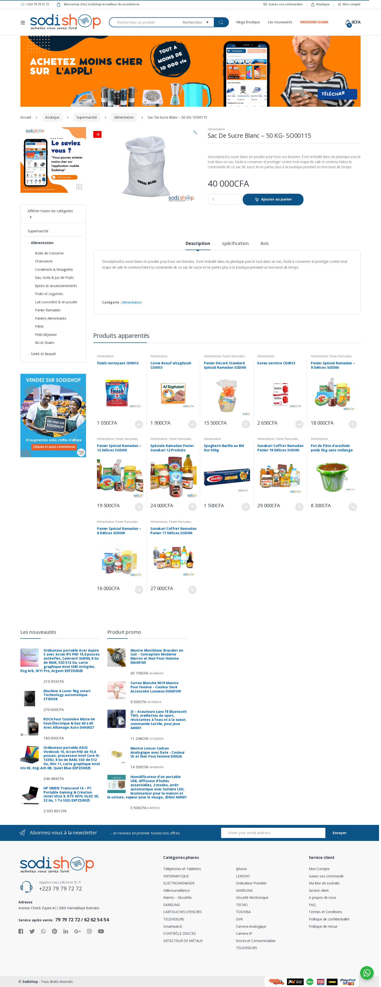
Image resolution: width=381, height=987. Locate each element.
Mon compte (349, 4)
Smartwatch (172, 926)
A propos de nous (322, 897)
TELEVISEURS (173, 919)
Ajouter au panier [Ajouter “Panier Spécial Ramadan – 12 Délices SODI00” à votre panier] (138, 507)
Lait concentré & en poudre (56, 302)
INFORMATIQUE (176, 876)
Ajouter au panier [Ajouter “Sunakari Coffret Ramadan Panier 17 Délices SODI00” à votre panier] (192, 590)
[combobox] (143, 22)
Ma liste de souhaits (324, 883)
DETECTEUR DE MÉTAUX (183, 940)
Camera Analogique (251, 926)
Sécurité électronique (252, 897)
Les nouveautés (280, 22)
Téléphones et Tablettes (182, 868)
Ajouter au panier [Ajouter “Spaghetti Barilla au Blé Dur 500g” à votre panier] (245, 507)
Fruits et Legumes (49, 293)
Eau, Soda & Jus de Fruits (54, 277)
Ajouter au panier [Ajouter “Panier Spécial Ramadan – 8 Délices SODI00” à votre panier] (138, 590)
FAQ (312, 904)
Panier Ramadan (233, 356)
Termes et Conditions (325, 911)
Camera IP (244, 933)
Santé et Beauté (42, 353)
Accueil (25, 117)
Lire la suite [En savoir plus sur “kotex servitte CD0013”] (299, 424)
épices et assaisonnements (56, 285)
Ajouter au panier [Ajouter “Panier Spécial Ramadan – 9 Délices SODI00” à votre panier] (352, 424)
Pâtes (39, 326)
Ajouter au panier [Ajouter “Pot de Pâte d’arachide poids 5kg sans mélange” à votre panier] (352, 507)
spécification (235, 243)
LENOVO (243, 876)
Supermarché (87, 117)
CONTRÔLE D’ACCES (179, 933)
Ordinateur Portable (251, 883)
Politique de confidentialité (329, 919)
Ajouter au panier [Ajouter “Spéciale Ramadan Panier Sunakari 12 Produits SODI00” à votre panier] (192, 507)
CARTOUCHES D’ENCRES (182, 911)
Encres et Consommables (256, 940)
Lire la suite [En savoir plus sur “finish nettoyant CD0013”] (138, 424)
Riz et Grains (44, 342)
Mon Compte (319, 868)
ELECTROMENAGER (178, 883)
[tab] (197, 245)
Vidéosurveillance (176, 890)
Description (197, 243)
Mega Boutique (248, 22)
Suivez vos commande (326, 876)
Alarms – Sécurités (177, 897)
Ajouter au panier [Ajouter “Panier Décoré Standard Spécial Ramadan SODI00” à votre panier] (245, 424)
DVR (239, 919)
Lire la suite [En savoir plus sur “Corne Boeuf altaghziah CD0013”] (192, 424)
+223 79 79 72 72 (34, 4)
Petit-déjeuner (46, 334)
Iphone (241, 868)
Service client (319, 890)
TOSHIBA (243, 911)
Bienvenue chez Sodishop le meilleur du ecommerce (97, 4)
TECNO (241, 904)
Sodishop (30, 981)
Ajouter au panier (276, 199)
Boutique (320, 4)
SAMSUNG (171, 904)
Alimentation (124, 117)
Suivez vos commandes (283, 4)
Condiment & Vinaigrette (54, 269)
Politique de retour (323, 926)
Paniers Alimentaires (50, 318)
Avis (264, 243)
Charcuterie (43, 261)
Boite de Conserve (49, 253)
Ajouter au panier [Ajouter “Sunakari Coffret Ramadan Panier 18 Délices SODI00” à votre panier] (299, 507)
